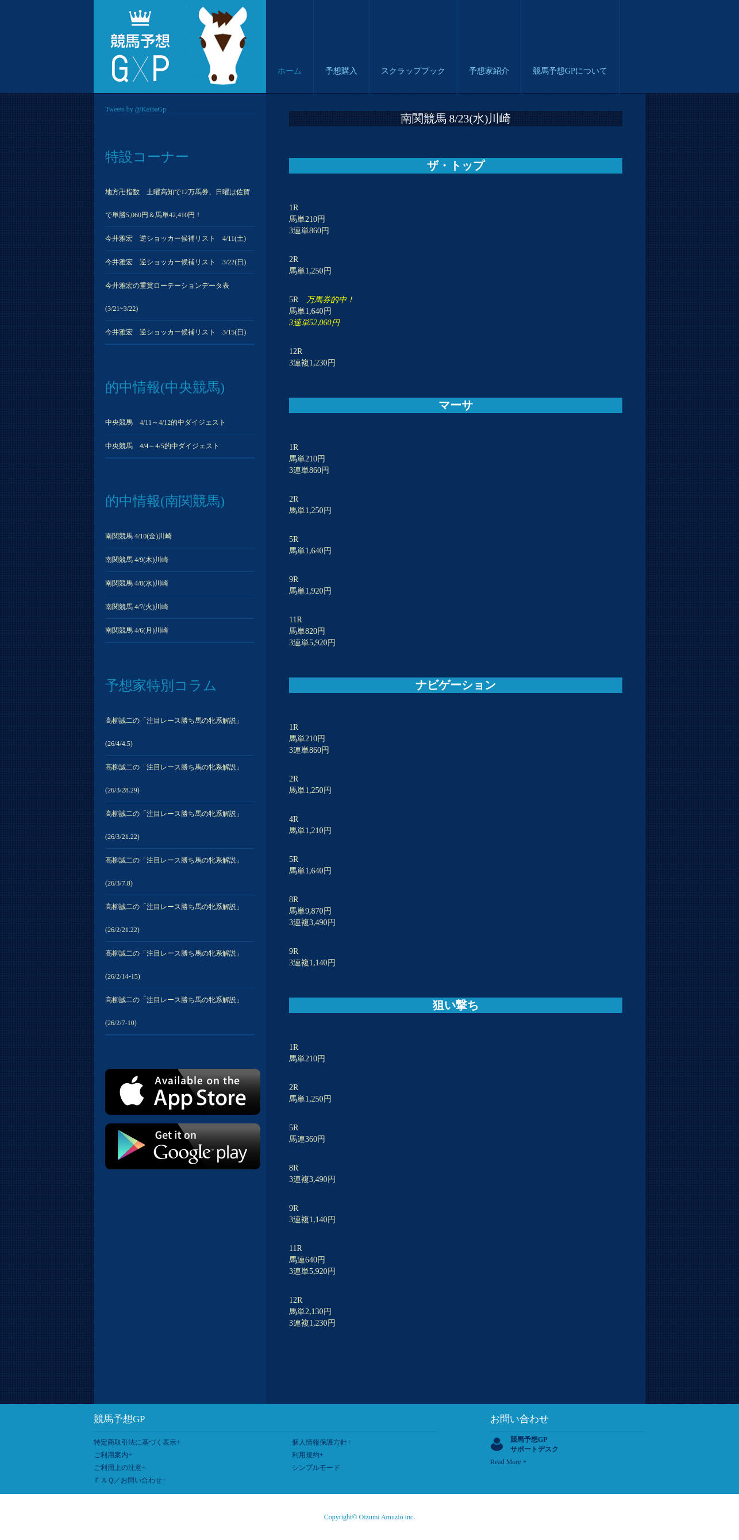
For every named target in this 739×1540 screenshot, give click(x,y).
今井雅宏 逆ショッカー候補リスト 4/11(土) (175, 238)
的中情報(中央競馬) (165, 387)
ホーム (290, 71)
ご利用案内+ (113, 1455)
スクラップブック (413, 71)
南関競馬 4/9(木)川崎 (136, 560)
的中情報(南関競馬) (165, 501)
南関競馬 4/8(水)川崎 (136, 583)
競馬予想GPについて (570, 71)
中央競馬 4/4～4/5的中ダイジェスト (162, 446)
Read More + (508, 1462)
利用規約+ (308, 1455)
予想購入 (341, 71)
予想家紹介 (489, 71)
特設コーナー (147, 156)
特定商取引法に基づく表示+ (137, 1442)
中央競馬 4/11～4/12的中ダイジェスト (165, 422)
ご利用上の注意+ (120, 1468)
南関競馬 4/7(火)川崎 (136, 607)
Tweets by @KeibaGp (135, 109)
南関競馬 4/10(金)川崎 (138, 536)
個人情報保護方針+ (321, 1442)
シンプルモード (316, 1468)
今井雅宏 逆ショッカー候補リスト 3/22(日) (175, 262)
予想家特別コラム (161, 685)
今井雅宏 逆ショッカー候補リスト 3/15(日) (175, 332)
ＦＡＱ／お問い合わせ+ (130, 1480)
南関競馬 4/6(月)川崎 (136, 630)
